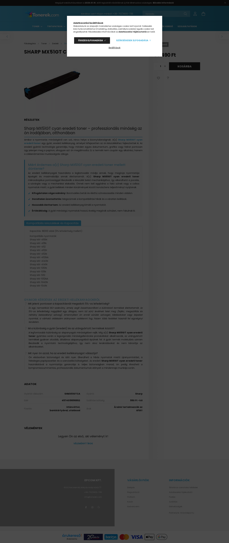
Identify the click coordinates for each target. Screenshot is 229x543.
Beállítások (114, 47)
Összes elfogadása (90, 40)
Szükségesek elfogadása (132, 40)
